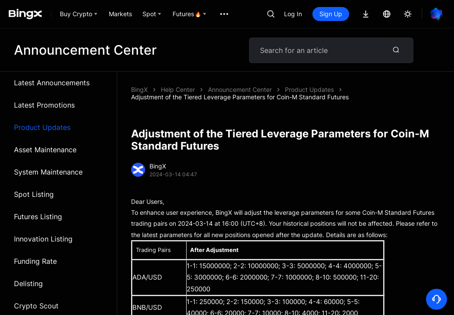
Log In (293, 14)
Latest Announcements (52, 82)
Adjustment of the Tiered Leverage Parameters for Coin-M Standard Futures (240, 97)
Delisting (28, 283)
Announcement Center (240, 89)
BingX (139, 89)
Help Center (178, 89)
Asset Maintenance (45, 149)
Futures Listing (38, 216)
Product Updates (42, 127)
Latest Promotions (44, 105)
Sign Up (330, 14)
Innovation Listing (43, 238)
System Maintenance (48, 172)
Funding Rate (35, 261)
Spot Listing (34, 194)
